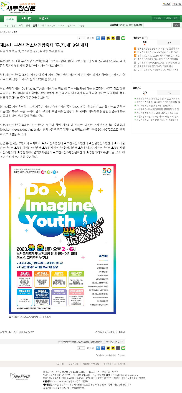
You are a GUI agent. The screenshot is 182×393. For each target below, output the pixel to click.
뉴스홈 (2, 32)
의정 (6, 25)
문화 (35, 25)
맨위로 (122, 355)
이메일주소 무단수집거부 (114, 364)
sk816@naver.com (24, 332)
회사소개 (60, 364)
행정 (14, 25)
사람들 (81, 25)
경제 (28, 25)
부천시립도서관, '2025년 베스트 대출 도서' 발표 (159, 55)
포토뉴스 (51, 25)
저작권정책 (73, 364)
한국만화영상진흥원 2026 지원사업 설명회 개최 (158, 48)
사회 (21, 25)
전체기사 (157, 18)
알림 (176, 18)
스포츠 (61, 25)
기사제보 (167, 18)
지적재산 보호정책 (91, 364)
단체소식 (71, 25)
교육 (42, 25)
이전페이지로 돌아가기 (106, 355)
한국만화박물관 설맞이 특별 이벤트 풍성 (155, 66)
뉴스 (10, 32)
